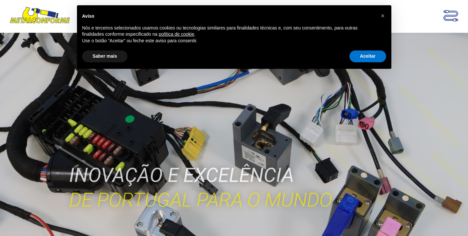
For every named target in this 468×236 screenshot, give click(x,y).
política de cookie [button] (176, 34)
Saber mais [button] (105, 56)
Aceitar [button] (367, 56)
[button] (383, 15)
